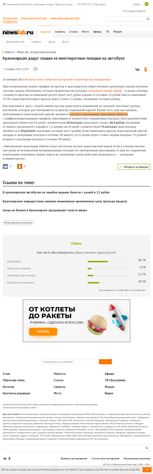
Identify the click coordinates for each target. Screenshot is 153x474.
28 (35, 69)
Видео (109, 393)
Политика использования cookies (20, 407)
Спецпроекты (10, 21)
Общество (23, 52)
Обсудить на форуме (136, 167)
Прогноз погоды (64, 4)
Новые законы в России (34, 18)
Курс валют (100, 4)
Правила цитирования (74, 458)
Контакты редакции (16, 393)
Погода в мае (10, 18)
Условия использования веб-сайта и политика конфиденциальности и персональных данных (50, 404)
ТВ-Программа (115, 380)
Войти (137, 4)
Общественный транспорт (18, 222)
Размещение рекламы (137, 458)
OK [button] (147, 469)
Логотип (8, 387)
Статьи (58, 380)
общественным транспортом (95, 252)
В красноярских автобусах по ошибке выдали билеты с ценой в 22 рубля (56, 192)
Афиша (109, 374)
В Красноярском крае (43, 52)
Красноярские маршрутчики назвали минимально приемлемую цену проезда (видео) (65, 201)
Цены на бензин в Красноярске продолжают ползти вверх (45, 210)
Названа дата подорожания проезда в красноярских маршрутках (68, 79)
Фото (57, 393)
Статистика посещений (105, 458)
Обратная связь (14, 380)
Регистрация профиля (134, 11)
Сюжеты (59, 387)
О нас (6, 374)
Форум (109, 387)
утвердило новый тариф (104, 91)
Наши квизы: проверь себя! (65, 18)
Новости (10, 52)
